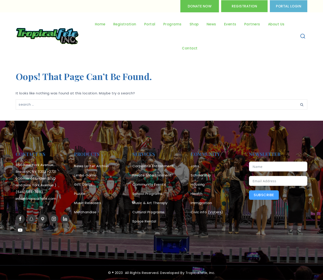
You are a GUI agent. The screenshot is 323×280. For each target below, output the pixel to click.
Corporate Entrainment (153, 166)
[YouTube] (20, 230)
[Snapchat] (31, 218)
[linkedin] (65, 218)
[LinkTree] (42, 218)
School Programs (147, 193)
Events (230, 24)
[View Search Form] (303, 36)
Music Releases (87, 202)
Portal (149, 24)
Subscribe (264, 195)
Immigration (201, 202)
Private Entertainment (152, 175)
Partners (252, 24)
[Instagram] (53, 218)
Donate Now (200, 6)
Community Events (149, 184)
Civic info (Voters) (207, 212)
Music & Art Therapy (150, 202)
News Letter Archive (91, 166)
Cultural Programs (148, 212)
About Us (276, 24)
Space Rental (144, 221)
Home (100, 24)
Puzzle (79, 193)
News (211, 24)
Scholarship (201, 175)
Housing (198, 184)
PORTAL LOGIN (288, 6)
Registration (244, 6)
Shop (194, 24)
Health (196, 193)
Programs (172, 24)
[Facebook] (20, 218)
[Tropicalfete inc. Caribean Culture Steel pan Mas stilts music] (47, 36)
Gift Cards (83, 184)
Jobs (195, 166)
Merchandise (85, 212)
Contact (190, 48)
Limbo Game (85, 175)
